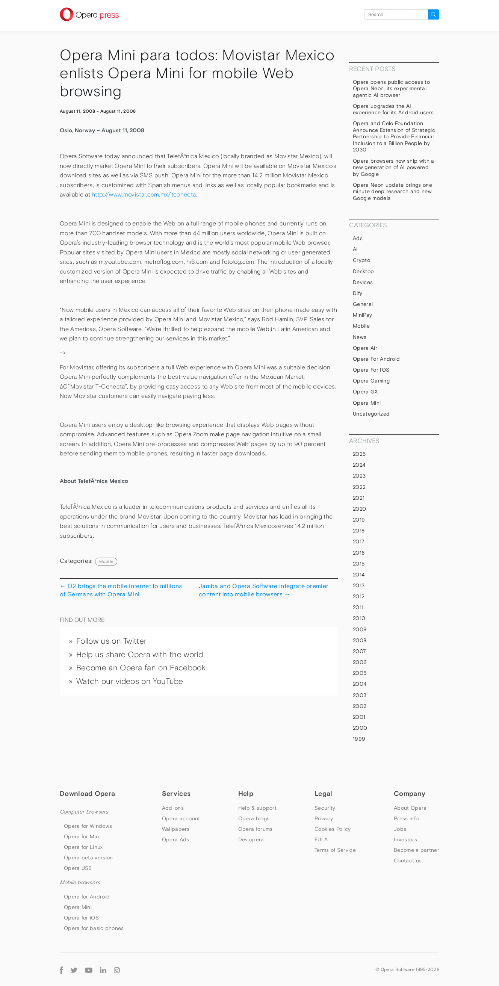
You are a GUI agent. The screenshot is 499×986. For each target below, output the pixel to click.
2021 (358, 498)
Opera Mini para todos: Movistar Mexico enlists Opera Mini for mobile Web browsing (197, 73)
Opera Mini (367, 403)
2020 (359, 509)
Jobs (400, 829)
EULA (321, 839)
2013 (358, 585)
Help (245, 793)
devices (363, 282)
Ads (358, 238)
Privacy (324, 818)
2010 (359, 618)
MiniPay (362, 315)
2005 (359, 673)
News (359, 337)
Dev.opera (251, 839)
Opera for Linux (83, 847)
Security (325, 808)
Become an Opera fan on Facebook (141, 667)
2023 (359, 476)
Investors (405, 839)
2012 (358, 596)
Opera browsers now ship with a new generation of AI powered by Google (393, 167)
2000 (360, 728)
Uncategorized (371, 414)
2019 (359, 520)
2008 (359, 640)
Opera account (181, 818)
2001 (359, 717)
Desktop (363, 271)
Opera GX (365, 392)
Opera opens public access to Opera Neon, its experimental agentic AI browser (391, 88)
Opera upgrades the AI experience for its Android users (393, 109)
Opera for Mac (82, 836)
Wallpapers (176, 829)
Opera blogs (253, 818)
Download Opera (87, 793)
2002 (359, 706)
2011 (358, 607)
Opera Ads (175, 839)
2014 (358, 575)
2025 (359, 454)
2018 (358, 531)
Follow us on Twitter (111, 641)
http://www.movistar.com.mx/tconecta (144, 194)
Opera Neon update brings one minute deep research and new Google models (392, 191)
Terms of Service (335, 850)
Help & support (257, 808)
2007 (359, 651)
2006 (360, 662)
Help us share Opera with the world (139, 654)
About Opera (410, 808)
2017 (358, 541)
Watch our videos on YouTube (129, 681)
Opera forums (255, 829)
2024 (359, 465)
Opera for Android (376, 359)
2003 (359, 695)
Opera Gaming (371, 381)
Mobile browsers (80, 882)
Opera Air (365, 348)
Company (409, 793)
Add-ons (173, 808)
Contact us (408, 860)
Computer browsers (84, 812)
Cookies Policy (333, 829)
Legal (324, 793)
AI (355, 249)
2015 (358, 564)
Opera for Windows (88, 826)
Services (176, 793)
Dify (357, 293)
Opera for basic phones (94, 928)
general (363, 304)
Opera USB (78, 868)
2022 (359, 487)
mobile (106, 561)
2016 (359, 553)
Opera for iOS (371, 370)
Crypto (361, 260)
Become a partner (416, 850)
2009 (360, 629)
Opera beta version (88, 857)
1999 (359, 739)
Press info (406, 818)
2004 (359, 684)
